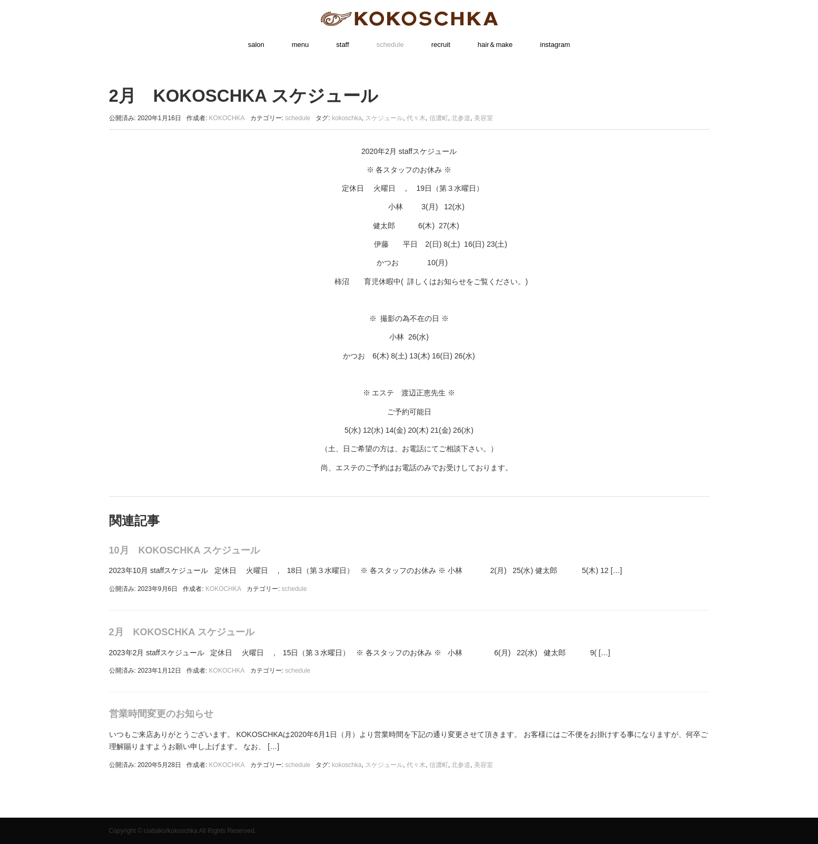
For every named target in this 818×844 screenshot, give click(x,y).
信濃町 (438, 118)
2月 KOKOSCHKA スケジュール (181, 632)
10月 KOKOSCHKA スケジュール (184, 550)
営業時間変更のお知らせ (161, 714)
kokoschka (347, 118)
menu (300, 44)
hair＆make (495, 44)
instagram (555, 44)
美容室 (483, 118)
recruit (440, 44)
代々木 (416, 118)
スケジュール (384, 118)
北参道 (460, 118)
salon (256, 44)
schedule (390, 44)
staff (342, 44)
